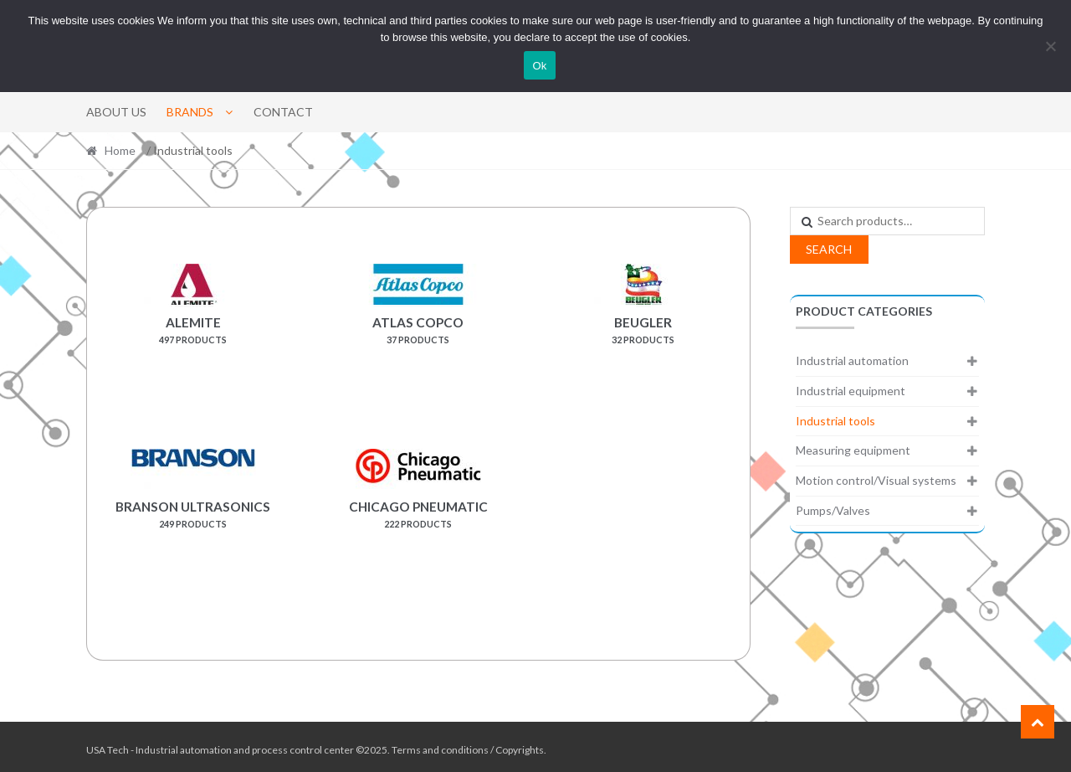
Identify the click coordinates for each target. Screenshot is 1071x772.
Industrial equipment (850, 390)
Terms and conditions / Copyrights (468, 744)
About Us (116, 112)
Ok (539, 65)
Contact (283, 112)
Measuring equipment (853, 450)
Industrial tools (835, 421)
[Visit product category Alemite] (193, 326)
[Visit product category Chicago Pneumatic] (418, 508)
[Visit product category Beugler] (643, 326)
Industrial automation (852, 360)
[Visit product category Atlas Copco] (418, 326)
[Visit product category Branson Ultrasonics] (193, 508)
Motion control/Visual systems (876, 480)
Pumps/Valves (833, 510)
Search (829, 249)
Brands (190, 112)
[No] (1050, 46)
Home (120, 150)
